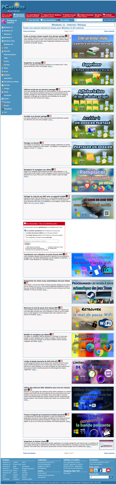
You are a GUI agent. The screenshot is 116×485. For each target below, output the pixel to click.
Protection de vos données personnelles (36, 250)
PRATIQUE (19, 15)
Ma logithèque (42, 468)
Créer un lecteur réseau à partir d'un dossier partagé (44, 36)
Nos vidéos (64, 20)
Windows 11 (6, 462)
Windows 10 (6, 464)
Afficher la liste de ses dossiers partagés (40, 90)
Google (24, 471)
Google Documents (28, 468)
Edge (14, 466)
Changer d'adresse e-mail (55, 247)
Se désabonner (52, 248)
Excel (23, 464)
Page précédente (29, 31)
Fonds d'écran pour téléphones (73, 468)
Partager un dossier (31, 143)
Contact (62, 482)
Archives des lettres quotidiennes (34, 248)
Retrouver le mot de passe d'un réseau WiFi (41, 308)
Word (23, 462)
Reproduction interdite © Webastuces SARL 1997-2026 (83, 482)
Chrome (15, 468)
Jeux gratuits (42, 477)
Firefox (15, 471)
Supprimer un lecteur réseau (35, 441)
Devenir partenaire (42, 482)
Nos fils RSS (34, 20)
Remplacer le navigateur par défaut (37, 170)
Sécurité (24, 475)
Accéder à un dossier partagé (35, 116)
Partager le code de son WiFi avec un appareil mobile (44, 196)
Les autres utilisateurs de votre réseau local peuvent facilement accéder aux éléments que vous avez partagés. (46, 119)
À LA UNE (7, 15)
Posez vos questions (95, 464)
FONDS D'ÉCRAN (85, 15)
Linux (4, 475)
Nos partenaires (54, 482)
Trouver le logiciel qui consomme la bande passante (44, 415)
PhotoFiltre (6, 479)
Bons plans (66, 473)
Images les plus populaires (46, 475)
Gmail (15, 473)
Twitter (15, 477)
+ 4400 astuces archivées (32, 247)
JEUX (98, 15)
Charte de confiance (22, 482)
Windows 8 (6, 466)
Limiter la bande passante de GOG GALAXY (41, 361)
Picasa (24, 477)
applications (70, 462)
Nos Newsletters (49, 20)
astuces (77, 462)
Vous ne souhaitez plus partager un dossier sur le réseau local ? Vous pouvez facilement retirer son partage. (45, 65)
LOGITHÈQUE (32, 15)
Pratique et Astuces (12, 21)
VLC (4, 477)
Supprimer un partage (32, 63)
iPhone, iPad (17, 464)
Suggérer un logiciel (44, 466)
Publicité (32, 482)
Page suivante (109, 31)
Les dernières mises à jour (46, 462)
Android (15, 462)
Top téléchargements (44, 464)
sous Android (35, 203)
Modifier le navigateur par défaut (36, 335)
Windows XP (7, 473)
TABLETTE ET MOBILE (51, 15)
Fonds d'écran (42, 473)
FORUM (109, 15)
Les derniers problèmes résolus (99, 462)
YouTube (24, 473)
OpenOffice (25, 466)
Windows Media (27, 479)
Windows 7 (6, 468)
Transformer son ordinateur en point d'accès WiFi (43, 254)
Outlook (15, 475)
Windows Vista (7, 471)
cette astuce (37, 286)
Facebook (16, 479)
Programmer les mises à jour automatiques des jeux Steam (47, 281)
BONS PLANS (69, 15)
